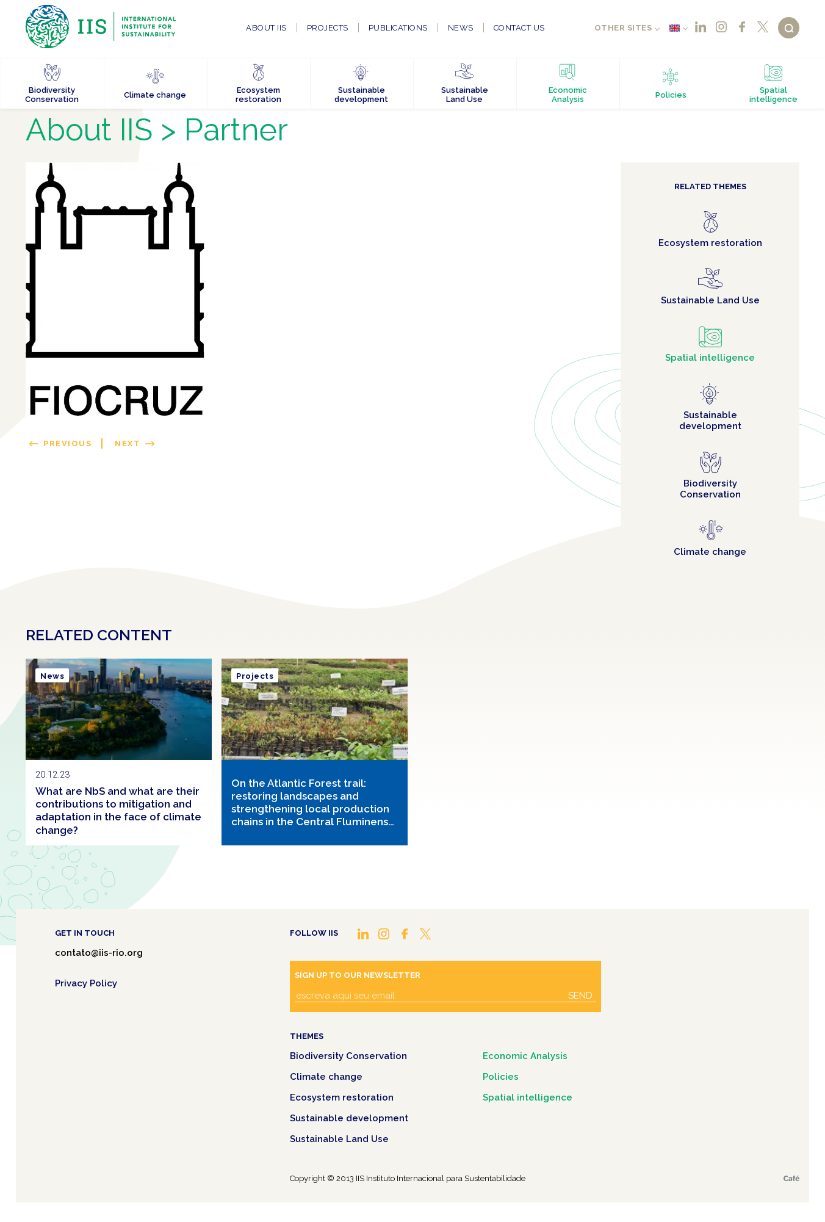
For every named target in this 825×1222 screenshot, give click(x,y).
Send (580, 995)
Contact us (519, 27)
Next (127, 443)
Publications (398, 27)
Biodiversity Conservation (348, 1055)
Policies (501, 1076)
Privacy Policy (86, 983)
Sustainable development (349, 1118)
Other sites (623, 27)
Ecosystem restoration (342, 1097)
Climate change (326, 1076)
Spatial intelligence (527, 1097)
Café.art (791, 1178)
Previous (67, 443)
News (461, 27)
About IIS (266, 27)
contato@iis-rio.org (99, 952)
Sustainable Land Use (339, 1138)
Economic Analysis (525, 1055)
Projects (327, 27)
